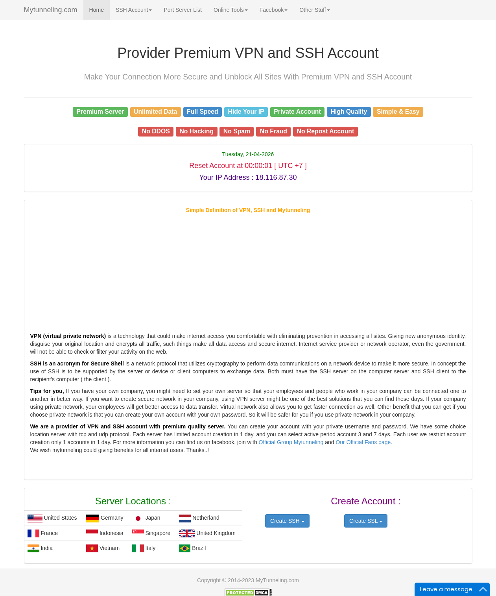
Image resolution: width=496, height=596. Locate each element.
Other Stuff (314, 10)
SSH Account (134, 10)
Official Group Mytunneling (292, 442)
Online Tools (231, 10)
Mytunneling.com (50, 10)
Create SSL (365, 521)
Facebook (274, 10)
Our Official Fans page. (364, 442)
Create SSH (287, 521)
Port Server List (182, 10)
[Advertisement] (248, 269)
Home (96, 10)
